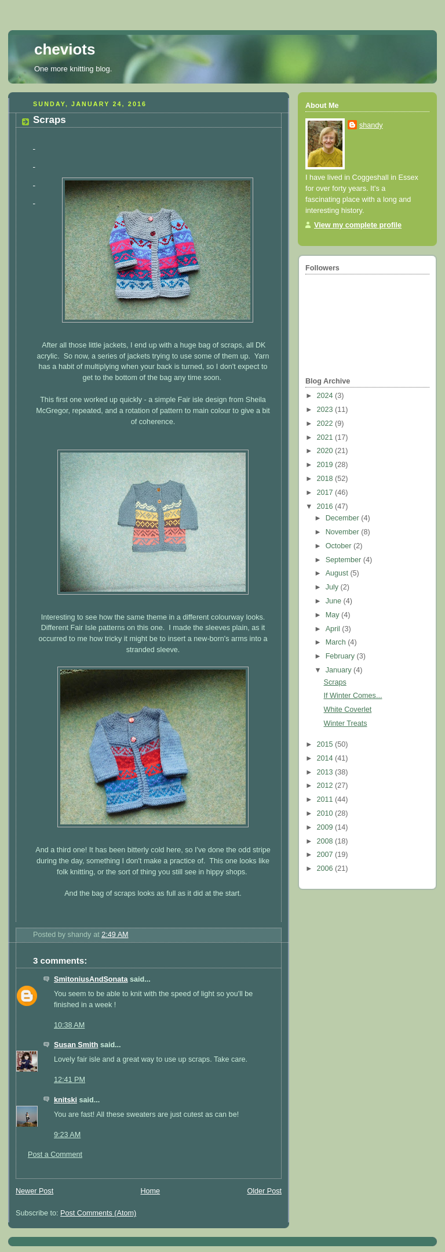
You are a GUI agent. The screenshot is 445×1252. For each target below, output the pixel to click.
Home (150, 1191)
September (344, 560)
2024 (326, 396)
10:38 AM (69, 1025)
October (339, 546)
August (338, 573)
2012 (326, 785)
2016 (326, 506)
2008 (326, 841)
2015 (326, 744)
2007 (326, 855)
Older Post (264, 1191)
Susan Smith (76, 1045)
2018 (326, 479)
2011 (326, 799)
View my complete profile (358, 225)
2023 (326, 410)
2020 (326, 451)
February (341, 656)
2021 (326, 437)
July (333, 587)
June (335, 601)
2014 (326, 758)
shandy (371, 125)
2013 (326, 772)
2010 (326, 813)
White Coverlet (348, 709)
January (339, 670)
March (337, 642)
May (333, 615)
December (344, 518)
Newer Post (34, 1191)
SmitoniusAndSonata (91, 979)
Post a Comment (55, 1154)
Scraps (335, 682)
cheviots (65, 49)
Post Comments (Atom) (98, 1213)
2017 (326, 493)
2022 (326, 423)
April (334, 629)
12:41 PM (69, 1080)
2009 (326, 827)
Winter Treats (345, 723)
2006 (326, 868)
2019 (326, 465)
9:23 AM (67, 1135)
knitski (65, 1100)
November (344, 532)
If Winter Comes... (353, 696)
